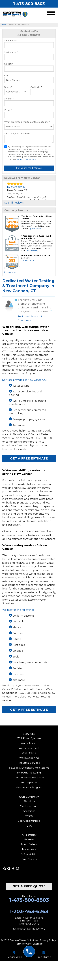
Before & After (29, 854)
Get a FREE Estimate (29, 458)
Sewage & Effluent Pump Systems (29, 767)
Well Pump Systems (29, 738)
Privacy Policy (48, 940)
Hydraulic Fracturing (29, 772)
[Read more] (35, 228)
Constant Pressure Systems (29, 777)
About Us (29, 801)
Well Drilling (29, 752)
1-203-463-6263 (29, 911)
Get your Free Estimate (29, 168)
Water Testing (29, 743)
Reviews (29, 839)
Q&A (29, 825)
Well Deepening (29, 757)
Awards (29, 815)
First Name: (11, 40)
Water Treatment (29, 748)
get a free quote (29, 886)
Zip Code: (36, 87)
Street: (8, 63)
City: (7, 75)
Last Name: (11, 52)
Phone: (8, 98)
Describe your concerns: (17, 133)
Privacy (32, 159)
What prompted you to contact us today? (27, 122)
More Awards (10, 272)
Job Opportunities (29, 820)
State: (8, 87)
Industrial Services (29, 762)
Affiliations (29, 810)
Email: (8, 110)
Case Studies (29, 859)
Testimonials (29, 849)
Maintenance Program (29, 787)
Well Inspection (29, 782)
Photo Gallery (29, 844)
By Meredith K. (16, 187)
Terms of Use (22, 159)
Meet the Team (29, 806)
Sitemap (38, 943)
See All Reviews (14, 202)
